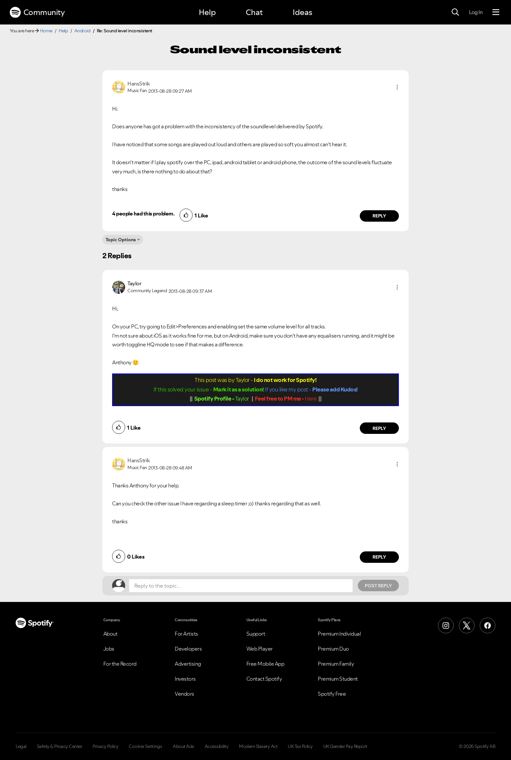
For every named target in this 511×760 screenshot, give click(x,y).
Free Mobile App (265, 663)
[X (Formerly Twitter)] (466, 625)
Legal (21, 746)
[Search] (455, 12)
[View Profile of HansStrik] (138, 83)
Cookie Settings (145, 746)
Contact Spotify (264, 678)
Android (82, 30)
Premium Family (336, 663)
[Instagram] (446, 625)
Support (255, 633)
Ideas (302, 12)
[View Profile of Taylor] (134, 283)
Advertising (188, 663)
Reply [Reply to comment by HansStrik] (379, 216)
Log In (475, 12)
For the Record (120, 663)
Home (46, 30)
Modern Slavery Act (258, 746)
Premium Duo (333, 648)
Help (207, 12)
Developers (188, 648)
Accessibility (217, 746)
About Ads (183, 746)
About (110, 633)
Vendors (184, 693)
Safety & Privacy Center (59, 746)
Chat (254, 12)
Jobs (108, 648)
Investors (185, 678)
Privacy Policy (105, 746)
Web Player (259, 648)
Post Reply (378, 585)
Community (37, 12)
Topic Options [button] (121, 239)
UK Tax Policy (300, 746)
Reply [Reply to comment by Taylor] (379, 428)
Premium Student (338, 678)
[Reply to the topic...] (241, 585)
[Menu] (495, 12)
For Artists (186, 633)
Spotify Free (332, 693)
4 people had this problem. (143, 213)
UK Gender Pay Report (345, 746)
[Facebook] (487, 625)
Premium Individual (339, 633)
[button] (397, 87)
